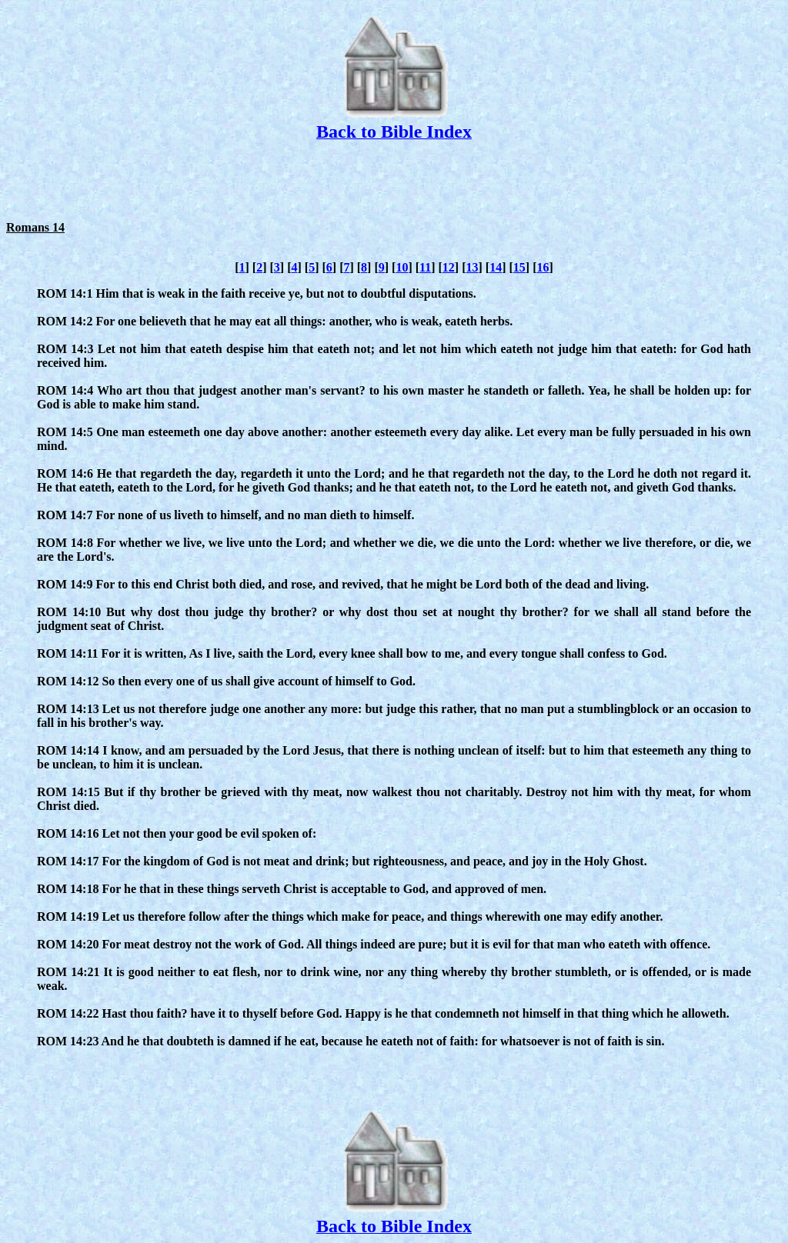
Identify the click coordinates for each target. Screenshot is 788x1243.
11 (425, 267)
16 (542, 267)
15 (519, 267)
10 (402, 267)
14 (495, 267)
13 (472, 267)
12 (448, 267)
